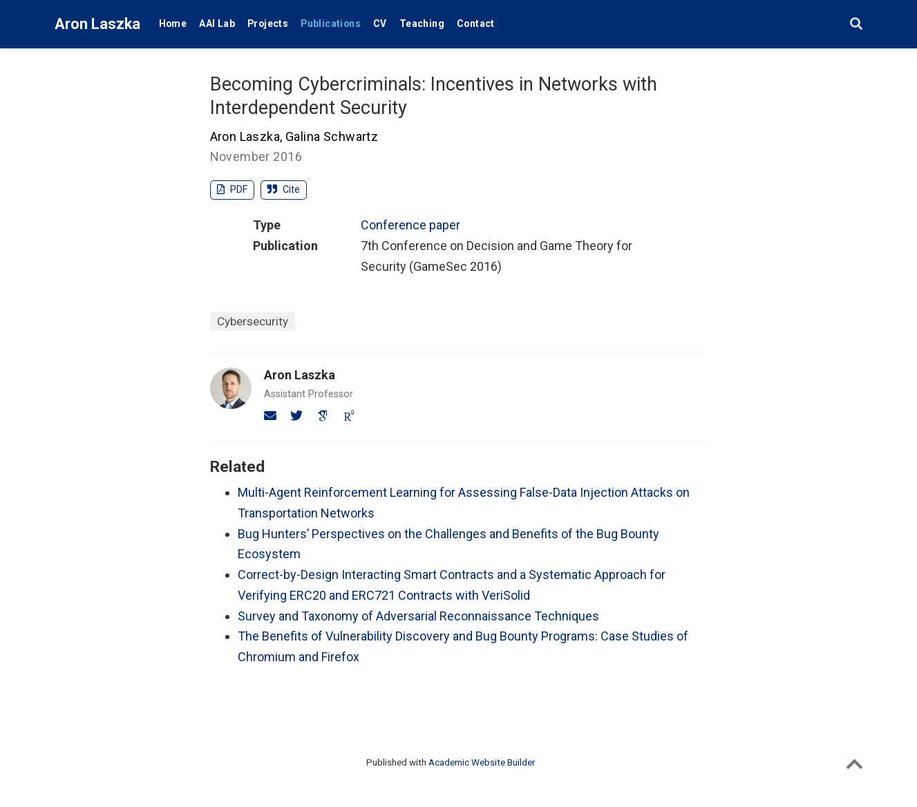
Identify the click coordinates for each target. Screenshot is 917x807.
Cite (284, 190)
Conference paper (410, 225)
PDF (232, 190)
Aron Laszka (97, 23)
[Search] (856, 24)
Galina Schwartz (331, 136)
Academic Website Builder (481, 762)
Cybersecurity (252, 321)
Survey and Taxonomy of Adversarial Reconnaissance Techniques (418, 616)
